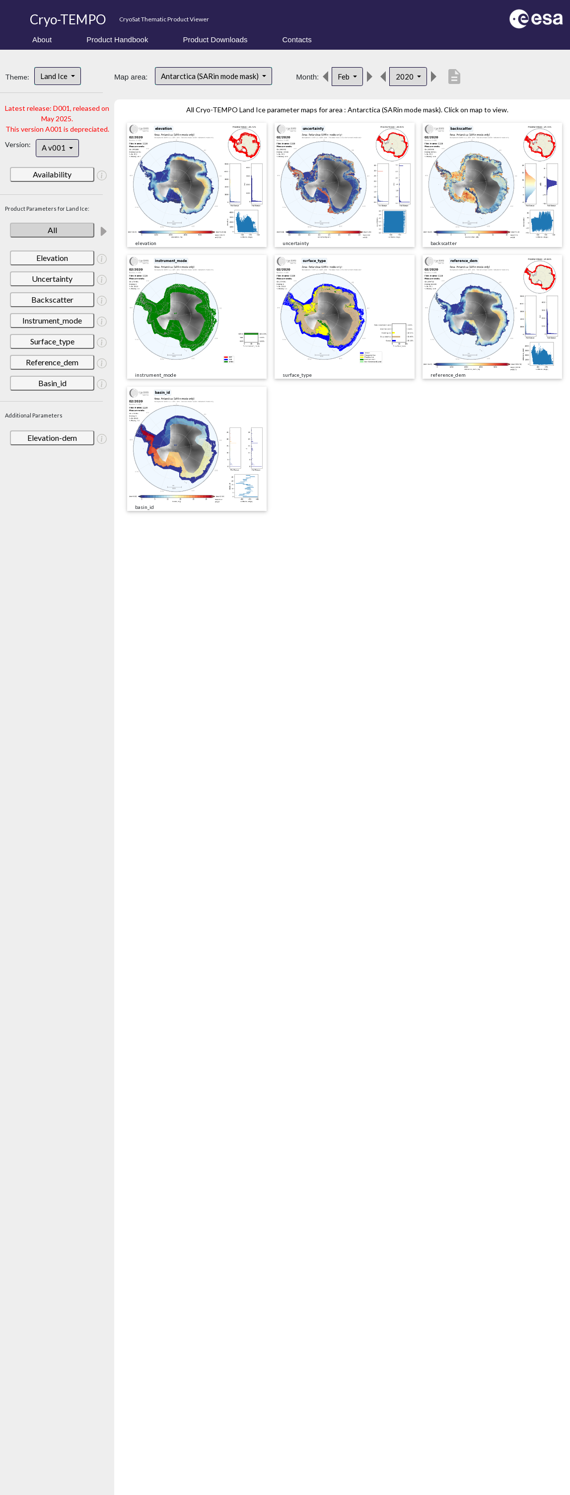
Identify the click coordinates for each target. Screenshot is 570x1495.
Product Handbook (117, 39)
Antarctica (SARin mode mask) (210, 76)
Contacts (297, 39)
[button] (102, 174)
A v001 (54, 147)
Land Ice (54, 76)
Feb (344, 76)
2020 (405, 76)
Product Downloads (215, 39)
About (42, 39)
